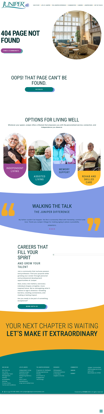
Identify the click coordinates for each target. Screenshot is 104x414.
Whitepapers (57, 370)
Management (6, 376)
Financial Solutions (59, 372)
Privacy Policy (6, 383)
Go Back (39, 89)
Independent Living (14, 170)
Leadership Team (7, 374)
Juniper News (88, 5)
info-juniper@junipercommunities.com (32, 391)
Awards (4, 377)
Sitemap (4, 381)
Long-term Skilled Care (26, 383)
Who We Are (6, 370)
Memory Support (64, 171)
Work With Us (32, 306)
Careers (80, 5)
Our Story (36, 5)
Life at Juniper (45, 5)
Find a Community (11, 51)
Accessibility (6, 379)
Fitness (38, 374)
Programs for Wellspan (43, 370)
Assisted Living (39, 178)
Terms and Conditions (9, 385)
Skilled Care (89, 179)
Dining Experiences (42, 372)
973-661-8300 (14, 391)
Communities (72, 5)
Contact (73, 373)
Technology (40, 379)
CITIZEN (84, 391)
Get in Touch (98, 5)
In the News (57, 374)
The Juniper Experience (59, 5)
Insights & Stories (58, 376)
